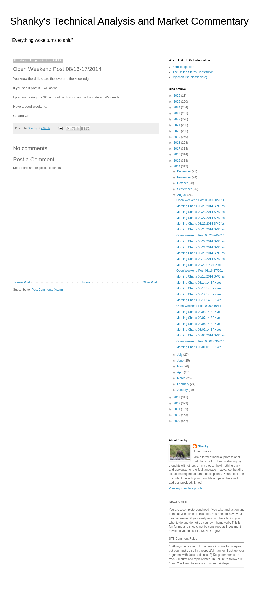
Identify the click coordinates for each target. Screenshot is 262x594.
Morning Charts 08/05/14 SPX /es (198, 329)
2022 (177, 119)
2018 (177, 142)
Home (86, 282)
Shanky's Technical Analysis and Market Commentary (129, 21)
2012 (177, 403)
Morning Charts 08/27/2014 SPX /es (200, 218)
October (183, 183)
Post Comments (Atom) (47, 289)
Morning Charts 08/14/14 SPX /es (198, 282)
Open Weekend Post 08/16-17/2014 (200, 270)
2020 (177, 131)
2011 (177, 409)
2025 (177, 101)
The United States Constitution (193, 72)
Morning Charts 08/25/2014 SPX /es (200, 229)
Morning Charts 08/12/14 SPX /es (198, 294)
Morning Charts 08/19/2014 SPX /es (200, 259)
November (184, 177)
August (182, 195)
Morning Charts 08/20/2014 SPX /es (200, 253)
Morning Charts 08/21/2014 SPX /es (200, 247)
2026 (177, 95)
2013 (177, 397)
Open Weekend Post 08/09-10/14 (198, 306)
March (181, 378)
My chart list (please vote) (190, 77)
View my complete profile (185, 488)
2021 (177, 125)
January (183, 390)
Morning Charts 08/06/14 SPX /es (198, 324)
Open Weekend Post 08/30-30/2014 (200, 200)
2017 (177, 148)
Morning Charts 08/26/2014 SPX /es (200, 223)
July (180, 355)
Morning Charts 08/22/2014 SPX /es (200, 241)
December (184, 171)
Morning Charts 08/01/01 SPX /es (198, 347)
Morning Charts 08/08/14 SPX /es (198, 312)
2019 (177, 137)
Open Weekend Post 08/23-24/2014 (200, 235)
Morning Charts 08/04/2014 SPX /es (200, 335)
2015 (177, 160)
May (180, 366)
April (180, 372)
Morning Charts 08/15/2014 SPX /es (200, 276)
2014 (177, 166)
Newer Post (22, 282)
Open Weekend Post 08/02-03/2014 (200, 341)
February (183, 384)
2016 (177, 154)
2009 (177, 421)
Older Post (150, 282)
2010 (177, 415)
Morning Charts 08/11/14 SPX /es (198, 300)
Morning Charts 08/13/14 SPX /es (198, 288)
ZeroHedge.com (183, 67)
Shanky (203, 446)
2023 (177, 113)
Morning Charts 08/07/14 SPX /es (198, 318)
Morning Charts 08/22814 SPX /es (199, 265)
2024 (177, 107)
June (180, 360)
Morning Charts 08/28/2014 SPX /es (200, 212)
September (185, 189)
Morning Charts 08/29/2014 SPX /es (200, 206)
